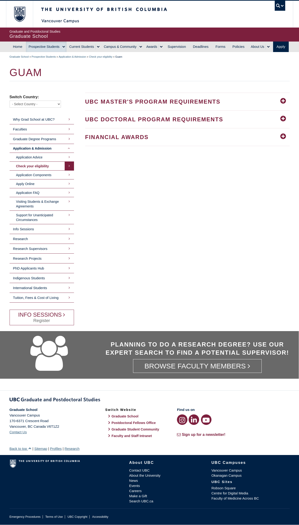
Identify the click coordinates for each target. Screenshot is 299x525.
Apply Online (25, 184)
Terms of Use (54, 516)
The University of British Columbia (19, 14)
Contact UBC (139, 470)
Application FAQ (27, 193)
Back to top (21, 449)
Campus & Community (120, 47)
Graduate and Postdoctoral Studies (150, 400)
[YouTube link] (206, 419)
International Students (30, 288)
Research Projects (27, 258)
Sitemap (40, 449)
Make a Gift (138, 496)
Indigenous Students (29, 278)
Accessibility (100, 516)
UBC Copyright (77, 516)
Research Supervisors (30, 249)
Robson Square (223, 488)
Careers (135, 491)
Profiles (56, 449)
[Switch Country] (35, 104)
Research (20, 239)
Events (134, 486)
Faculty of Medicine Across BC (235, 498)
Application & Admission (72, 56)
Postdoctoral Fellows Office (134, 423)
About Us (257, 47)
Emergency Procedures (25, 516)
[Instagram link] (182, 419)
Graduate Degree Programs (34, 139)
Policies (238, 47)
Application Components (34, 175)
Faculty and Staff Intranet (132, 436)
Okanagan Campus (226, 475)
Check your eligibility (100, 56)
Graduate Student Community (135, 429)
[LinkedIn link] (194, 419)
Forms (220, 47)
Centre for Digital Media (229, 493)
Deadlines (201, 47)
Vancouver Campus (226, 470)
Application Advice (29, 157)
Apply (281, 47)
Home (17, 47)
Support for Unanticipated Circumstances (34, 217)
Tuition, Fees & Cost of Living (36, 298)
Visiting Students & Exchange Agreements (37, 204)
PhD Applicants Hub (28, 268)
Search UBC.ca (141, 501)
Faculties (20, 129)
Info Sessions (23, 229)
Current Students (81, 47)
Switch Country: (24, 97)
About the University (144, 475)
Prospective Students (44, 47)
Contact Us (18, 432)
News (133, 481)
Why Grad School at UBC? (34, 119)
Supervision (177, 47)
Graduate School (19, 56)
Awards (151, 47)
